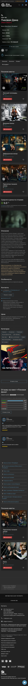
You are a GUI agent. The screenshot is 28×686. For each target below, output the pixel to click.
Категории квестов (5, 651)
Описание (4, 61)
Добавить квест (4, 653)
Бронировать (7, 98)
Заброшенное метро (10, 154)
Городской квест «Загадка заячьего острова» (12, 497)
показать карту (7, 291)
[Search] (19, 5)
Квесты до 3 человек (8, 477)
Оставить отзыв (14, 381)
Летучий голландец (10, 93)
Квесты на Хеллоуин (14, 337)
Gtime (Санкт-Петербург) (11, 26)
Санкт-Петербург (10, 1)
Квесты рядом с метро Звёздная (11, 484)
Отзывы (18, 61)
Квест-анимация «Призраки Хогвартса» (13, 490)
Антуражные (11, 332)
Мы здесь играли (14, 46)
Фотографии (5, 64)
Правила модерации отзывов (8, 638)
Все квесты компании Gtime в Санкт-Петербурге (12, 466)
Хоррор (23, 337)
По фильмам (19, 332)
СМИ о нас (3, 649)
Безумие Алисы (8, 123)
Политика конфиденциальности (8, 642)
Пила (5, 562)
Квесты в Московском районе (10, 501)
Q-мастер (4, 408)
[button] (25, 212)
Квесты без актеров (6, 339)
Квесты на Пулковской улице (10, 487)
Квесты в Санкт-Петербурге (10, 463)
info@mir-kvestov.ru (8, 621)
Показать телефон (7, 294)
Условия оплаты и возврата (7, 645)
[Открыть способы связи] (24, 682)
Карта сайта (4, 655)
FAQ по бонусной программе (7, 647)
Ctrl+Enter (9, 636)
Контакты (11, 61)
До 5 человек (5, 342)
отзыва (3, 205)
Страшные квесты (7, 480)
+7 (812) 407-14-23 (19, 1)
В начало (14, 600)
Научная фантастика (6, 334)
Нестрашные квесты (17, 339)
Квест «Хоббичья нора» (9, 493)
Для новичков (17, 334)
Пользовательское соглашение (8, 640)
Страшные (4, 332)
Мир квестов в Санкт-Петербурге (14, 595)
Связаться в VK (6, 298)
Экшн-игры (4, 337)
